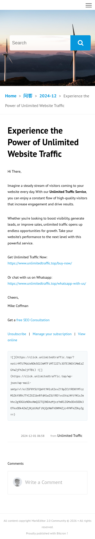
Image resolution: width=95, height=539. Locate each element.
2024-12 (47, 96)
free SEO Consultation (33, 320)
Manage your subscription (52, 334)
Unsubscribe (17, 334)
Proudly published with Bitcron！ (47, 533)
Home (10, 96)
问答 (27, 96)
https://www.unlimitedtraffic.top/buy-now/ (40, 263)
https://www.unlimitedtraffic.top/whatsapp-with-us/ (47, 283)
